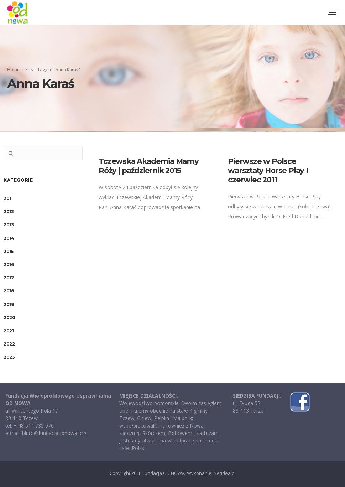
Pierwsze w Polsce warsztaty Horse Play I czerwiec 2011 (268, 170)
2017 (9, 277)
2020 (9, 317)
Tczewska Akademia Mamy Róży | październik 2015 (149, 166)
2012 (9, 211)
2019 (9, 304)
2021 (9, 330)
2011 (8, 198)
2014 (9, 238)
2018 (9, 291)
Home (13, 70)
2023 (9, 357)
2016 (9, 264)
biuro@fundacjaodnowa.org (54, 433)
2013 (9, 224)
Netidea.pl (225, 473)
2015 (8, 251)
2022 (9, 344)
